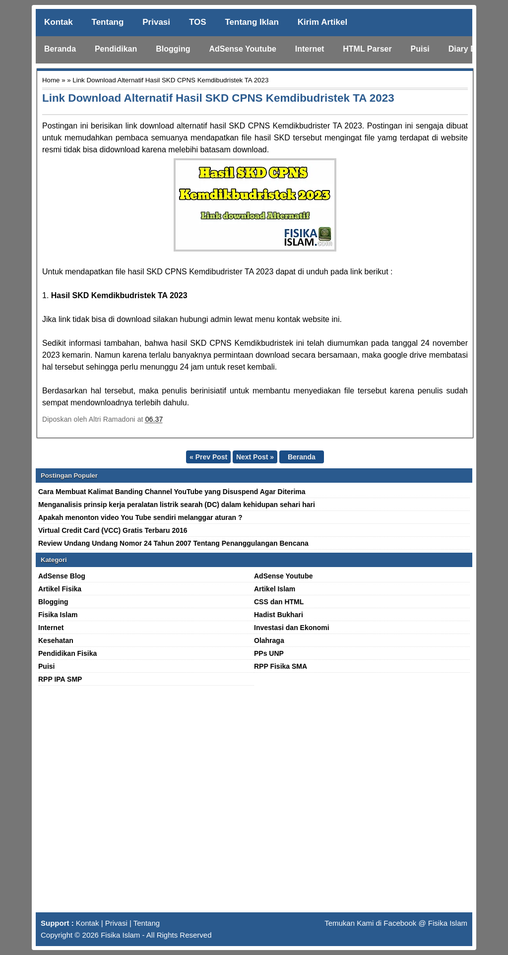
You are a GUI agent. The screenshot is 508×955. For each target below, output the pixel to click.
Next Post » (255, 457)
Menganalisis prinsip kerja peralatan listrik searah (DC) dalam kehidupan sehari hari (176, 505)
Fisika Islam (57, 615)
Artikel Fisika (59, 589)
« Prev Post (208, 457)
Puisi (420, 49)
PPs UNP (269, 653)
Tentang (108, 22)
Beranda (60, 49)
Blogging (173, 49)
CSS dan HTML (279, 602)
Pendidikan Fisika (67, 653)
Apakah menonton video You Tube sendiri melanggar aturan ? (140, 517)
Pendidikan (116, 49)
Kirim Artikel (322, 22)
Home (51, 80)
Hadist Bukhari (278, 615)
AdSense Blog (61, 576)
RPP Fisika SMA (280, 666)
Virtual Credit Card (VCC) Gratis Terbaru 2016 (113, 530)
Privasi (156, 22)
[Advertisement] (254, 803)
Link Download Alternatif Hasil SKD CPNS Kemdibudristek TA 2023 (218, 98)
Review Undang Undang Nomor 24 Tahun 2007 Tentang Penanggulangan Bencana (173, 543)
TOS (197, 22)
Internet (309, 49)
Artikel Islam (274, 589)
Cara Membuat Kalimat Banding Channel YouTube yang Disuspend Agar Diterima (172, 492)
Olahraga (269, 640)
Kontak (58, 22)
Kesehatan (55, 640)
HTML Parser (367, 49)
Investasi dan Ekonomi (291, 628)
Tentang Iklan (251, 22)
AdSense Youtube (242, 49)
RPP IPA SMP (60, 679)
